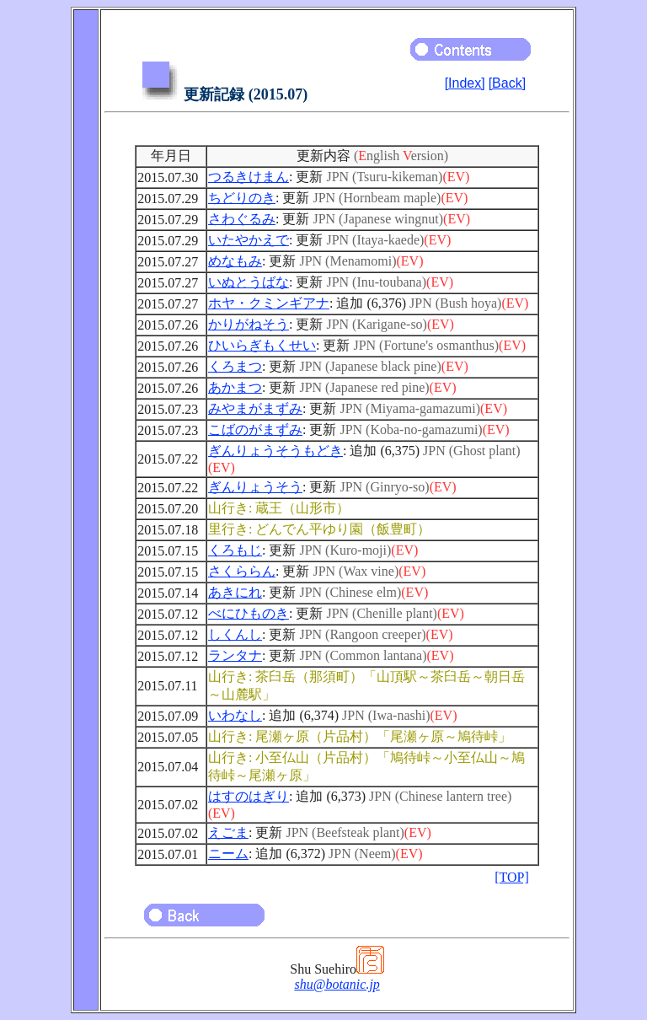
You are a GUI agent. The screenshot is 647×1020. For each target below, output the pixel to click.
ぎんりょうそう (255, 487)
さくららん (241, 571)
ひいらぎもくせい (262, 345)
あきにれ (235, 592)
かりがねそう (248, 324)
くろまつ (235, 366)
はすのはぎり (248, 796)
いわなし (235, 715)
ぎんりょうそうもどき (275, 450)
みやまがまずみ (255, 408)
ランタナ (235, 655)
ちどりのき (241, 198)
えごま (228, 832)
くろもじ (235, 550)
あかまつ (235, 387)
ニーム (228, 853)
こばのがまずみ (255, 429)
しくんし (235, 634)
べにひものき (248, 613)
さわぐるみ (241, 219)
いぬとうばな (248, 282)
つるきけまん (248, 176)
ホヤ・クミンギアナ (268, 303)
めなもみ (235, 261)
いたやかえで (248, 240)
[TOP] (512, 877)
